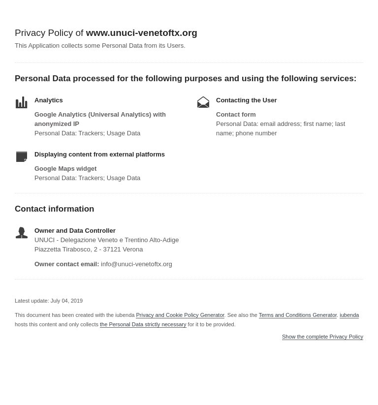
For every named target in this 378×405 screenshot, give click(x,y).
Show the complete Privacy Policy (322, 337)
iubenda (349, 315)
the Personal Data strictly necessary (143, 324)
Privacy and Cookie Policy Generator (180, 315)
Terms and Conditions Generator (298, 315)
